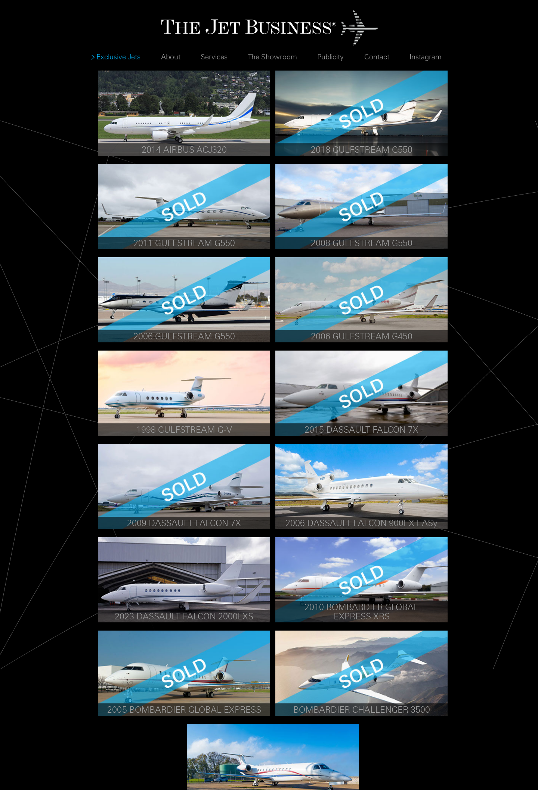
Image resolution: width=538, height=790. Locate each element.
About (170, 57)
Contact (376, 57)
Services (214, 57)
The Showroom (272, 57)
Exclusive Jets (118, 57)
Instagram (425, 57)
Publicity (330, 57)
